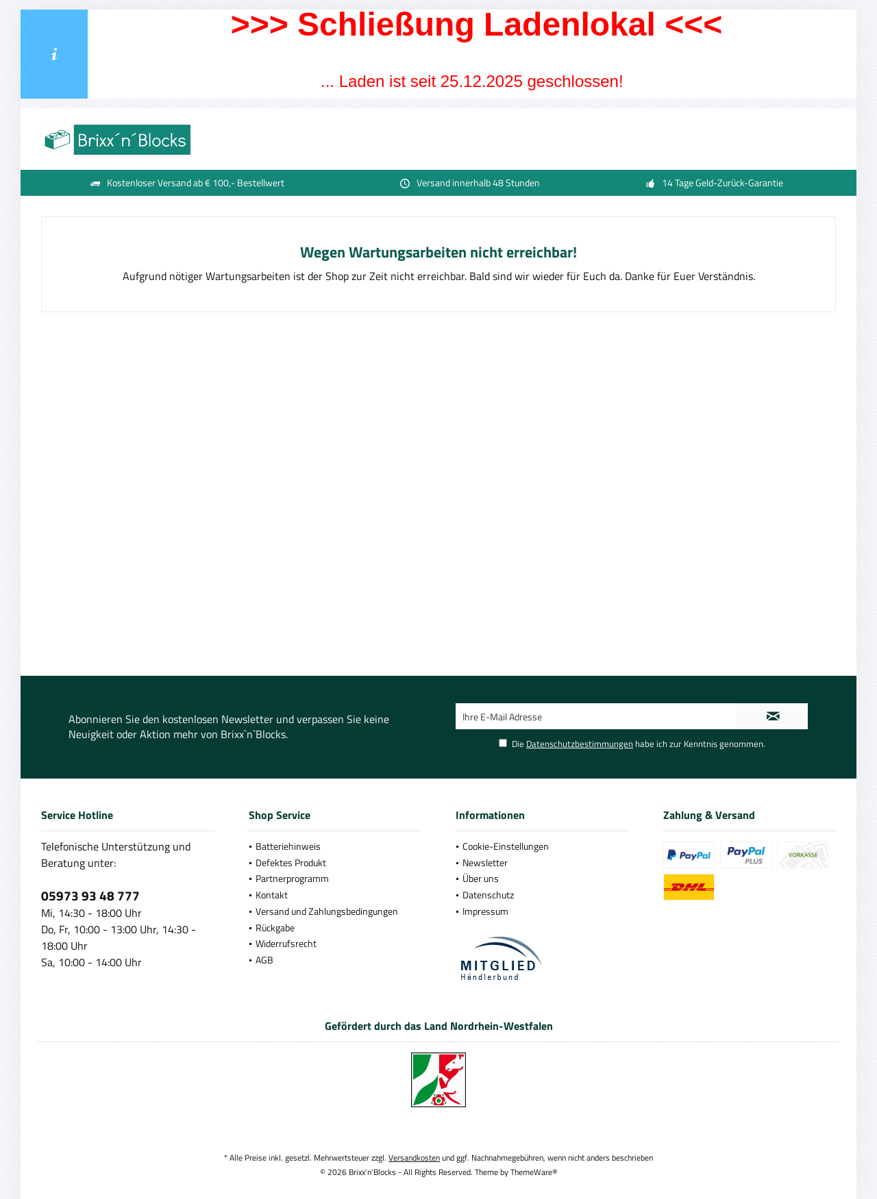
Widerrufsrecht (286, 943)
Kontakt (272, 894)
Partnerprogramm (292, 878)
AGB (264, 959)
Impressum (485, 911)
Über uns (480, 878)
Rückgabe (275, 927)
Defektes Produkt (291, 862)
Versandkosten (414, 1157)
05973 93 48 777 (90, 895)
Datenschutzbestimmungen (579, 743)
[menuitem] (335, 846)
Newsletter (485, 862)
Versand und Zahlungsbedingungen (327, 911)
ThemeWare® (534, 1171)
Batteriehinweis (288, 846)
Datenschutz (488, 894)
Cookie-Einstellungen (505, 846)
